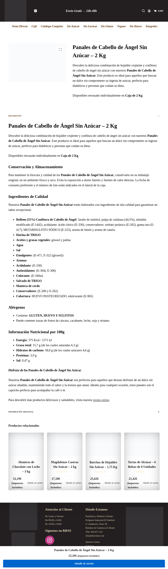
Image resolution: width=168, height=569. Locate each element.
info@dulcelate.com (95, 536)
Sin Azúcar (73, 26)
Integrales (151, 26)
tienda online (101, 400)
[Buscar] (143, 10)
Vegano (121, 26)
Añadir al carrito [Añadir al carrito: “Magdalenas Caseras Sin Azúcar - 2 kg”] (73, 483)
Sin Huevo (136, 26)
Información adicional (84, 412)
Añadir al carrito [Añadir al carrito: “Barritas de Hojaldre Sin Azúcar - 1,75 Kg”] (112, 483)
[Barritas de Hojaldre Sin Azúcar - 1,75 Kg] (103, 444)
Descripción (84, 116)
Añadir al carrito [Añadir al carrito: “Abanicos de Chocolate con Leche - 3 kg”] (35, 483)
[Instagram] (35, 10)
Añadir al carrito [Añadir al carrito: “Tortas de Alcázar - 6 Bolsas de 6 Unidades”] (150, 483)
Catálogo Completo (52, 26)
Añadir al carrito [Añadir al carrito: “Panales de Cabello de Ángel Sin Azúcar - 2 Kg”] (84, 563)
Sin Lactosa (90, 26)
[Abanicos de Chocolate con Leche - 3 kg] (26, 444)
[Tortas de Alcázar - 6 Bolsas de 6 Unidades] (142, 444)
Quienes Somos (93, 542)
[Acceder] (149, 10)
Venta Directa (20, 26)
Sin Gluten (107, 26)
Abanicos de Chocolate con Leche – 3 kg (26, 466)
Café (34, 26)
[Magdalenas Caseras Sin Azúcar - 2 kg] (65, 444)
